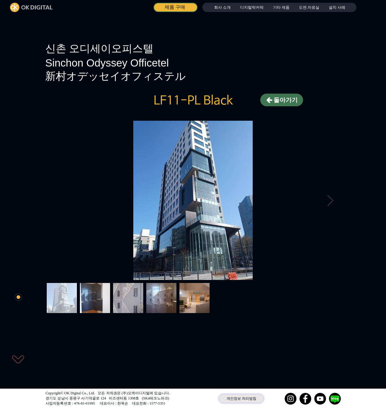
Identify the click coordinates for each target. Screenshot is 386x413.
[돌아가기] (281, 100)
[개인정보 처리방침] (241, 398)
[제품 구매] (175, 7)
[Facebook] (305, 399)
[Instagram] (290, 399)
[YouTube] (320, 399)
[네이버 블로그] (335, 399)
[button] (251, 7)
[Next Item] (330, 200)
